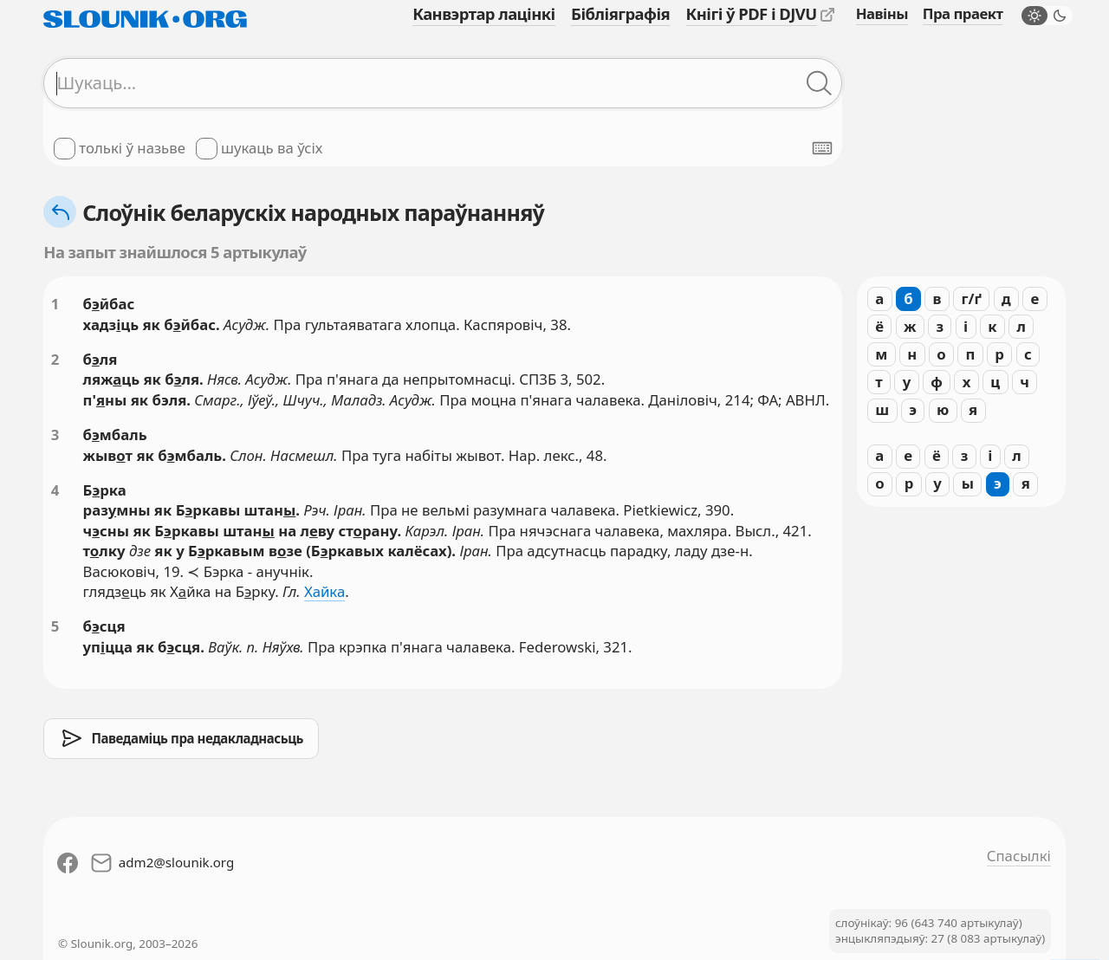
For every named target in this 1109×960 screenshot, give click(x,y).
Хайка (324, 591)
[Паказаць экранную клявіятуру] (822, 148)
